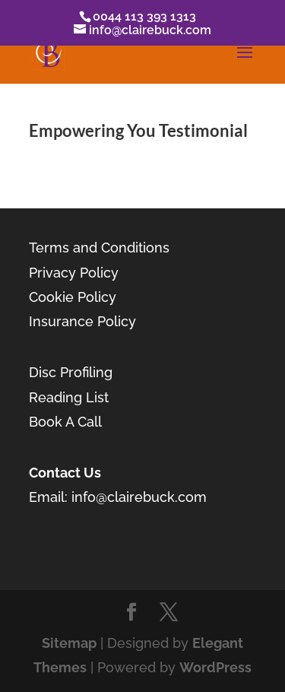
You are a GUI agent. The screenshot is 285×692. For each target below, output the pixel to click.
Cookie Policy (72, 297)
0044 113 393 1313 (144, 16)
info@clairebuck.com (139, 497)
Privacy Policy (74, 273)
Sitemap (69, 643)
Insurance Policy (82, 321)
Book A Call (65, 422)
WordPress (215, 667)
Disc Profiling (72, 372)
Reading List (69, 397)
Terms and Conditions (99, 248)
